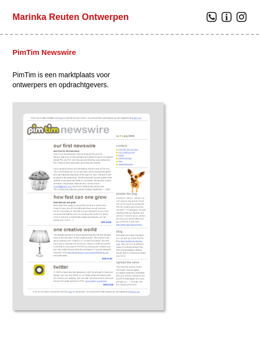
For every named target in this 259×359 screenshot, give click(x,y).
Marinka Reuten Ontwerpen (70, 17)
